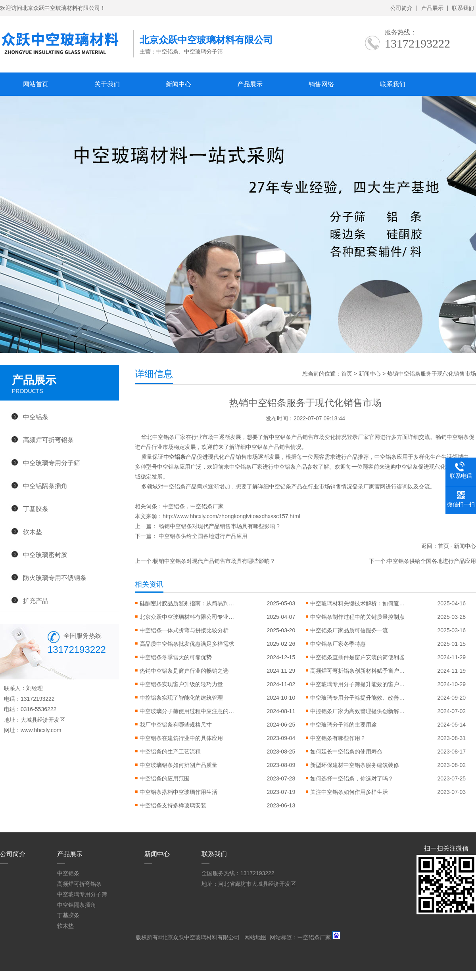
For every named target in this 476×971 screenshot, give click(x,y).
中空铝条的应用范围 (165, 778)
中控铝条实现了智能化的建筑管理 (181, 697)
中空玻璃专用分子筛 (51, 462)
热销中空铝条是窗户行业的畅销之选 (184, 671)
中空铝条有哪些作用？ (338, 738)
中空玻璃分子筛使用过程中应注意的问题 (187, 711)
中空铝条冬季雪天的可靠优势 (176, 657)
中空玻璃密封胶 (45, 554)
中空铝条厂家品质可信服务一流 (349, 630)
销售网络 (321, 84)
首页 (346, 373)
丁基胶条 (35, 508)
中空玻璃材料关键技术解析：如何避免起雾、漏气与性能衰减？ (357, 603)
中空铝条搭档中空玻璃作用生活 (178, 792)
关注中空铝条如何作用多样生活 (349, 792)
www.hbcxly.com (41, 730)
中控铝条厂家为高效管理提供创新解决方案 (357, 711)
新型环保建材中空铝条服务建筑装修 (354, 765)
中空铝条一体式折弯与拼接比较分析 (184, 630)
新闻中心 (178, 84)
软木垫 (32, 531)
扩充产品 (35, 600)
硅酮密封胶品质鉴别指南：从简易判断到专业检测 (187, 603)
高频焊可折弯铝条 (48, 439)
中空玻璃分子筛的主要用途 (343, 724)
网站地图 (255, 937)
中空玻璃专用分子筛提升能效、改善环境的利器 (357, 697)
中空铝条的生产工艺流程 (170, 751)
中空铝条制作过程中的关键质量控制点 (357, 617)
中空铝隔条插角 (45, 485)
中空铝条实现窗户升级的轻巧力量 (181, 684)
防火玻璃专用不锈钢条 (54, 577)
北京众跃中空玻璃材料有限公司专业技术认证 (187, 617)
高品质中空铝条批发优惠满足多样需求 (187, 644)
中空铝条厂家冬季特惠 (338, 644)
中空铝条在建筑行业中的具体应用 (181, 738)
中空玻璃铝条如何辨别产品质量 (178, 765)
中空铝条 (174, 506)
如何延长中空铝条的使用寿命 (346, 751)
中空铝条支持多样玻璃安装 (173, 805)
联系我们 (463, 8)
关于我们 (107, 84)
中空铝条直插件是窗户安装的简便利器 (357, 657)
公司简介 (401, 8)
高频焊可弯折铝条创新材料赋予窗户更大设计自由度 (357, 671)
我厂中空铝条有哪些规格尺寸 (176, 724)
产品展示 (432, 8)
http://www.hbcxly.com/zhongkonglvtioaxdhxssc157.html (231, 516)
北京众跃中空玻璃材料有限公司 (201, 937)
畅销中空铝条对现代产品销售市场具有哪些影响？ (220, 526)
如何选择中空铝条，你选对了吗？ (351, 778)
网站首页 (35, 84)
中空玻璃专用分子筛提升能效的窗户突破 (357, 684)
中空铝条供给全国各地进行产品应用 (203, 536)
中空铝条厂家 (207, 506)
